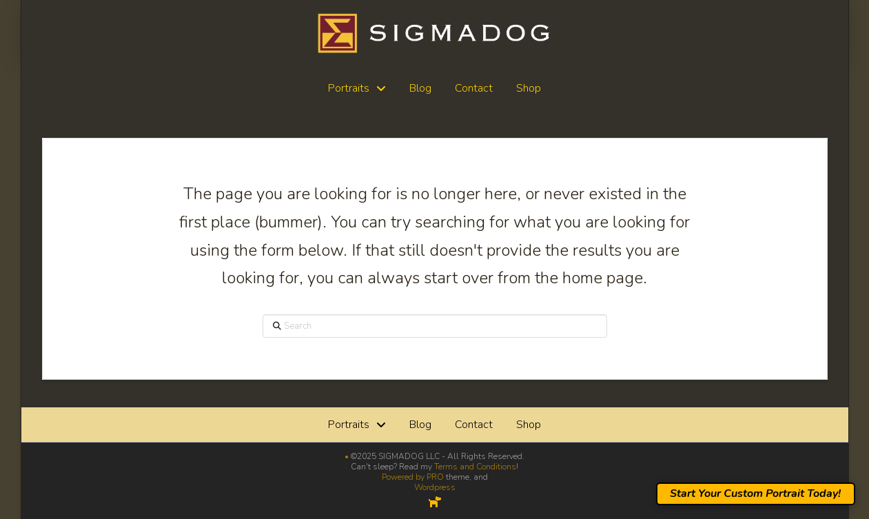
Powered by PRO (413, 476)
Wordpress (435, 487)
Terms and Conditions (475, 466)
